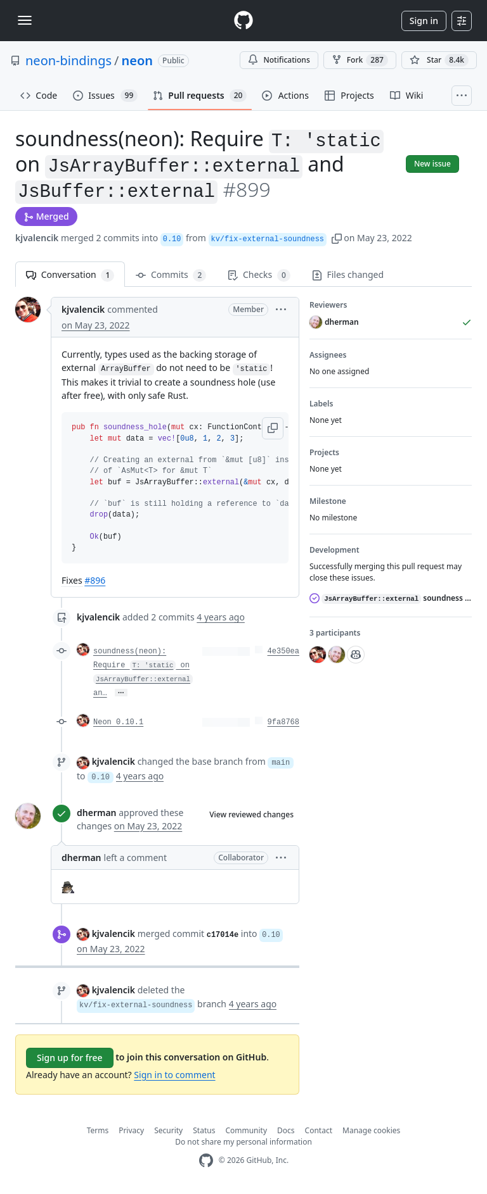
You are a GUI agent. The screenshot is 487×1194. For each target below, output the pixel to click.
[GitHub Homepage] (206, 1161)
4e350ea (283, 651)
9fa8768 (283, 722)
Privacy (131, 1130)
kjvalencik (36, 238)
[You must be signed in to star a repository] (439, 60)
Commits (171, 275)
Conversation (70, 275)
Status (204, 1130)
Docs (286, 1130)
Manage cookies (371, 1130)
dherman (97, 813)
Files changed (348, 274)
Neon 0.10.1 (118, 722)
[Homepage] (243, 20)
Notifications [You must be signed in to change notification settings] (278, 59)
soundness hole (390, 598)
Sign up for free (70, 1058)
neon (137, 60)
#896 (94, 580)
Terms (98, 1130)
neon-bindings (68, 60)
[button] (337, 237)
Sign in (424, 21)
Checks (259, 275)
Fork (360, 60)
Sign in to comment (174, 1075)
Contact (318, 1130)
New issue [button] (432, 163)
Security (168, 1130)
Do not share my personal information (243, 1141)
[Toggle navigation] (24, 20)
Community (246, 1130)
